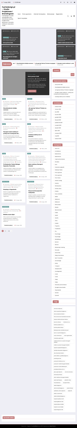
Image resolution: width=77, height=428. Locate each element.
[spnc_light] (71, 16)
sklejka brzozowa (12, 53)
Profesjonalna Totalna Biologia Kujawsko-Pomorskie (11, 165)
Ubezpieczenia (58, 268)
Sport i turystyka (22, 18)
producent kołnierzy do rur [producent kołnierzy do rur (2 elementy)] (59, 361)
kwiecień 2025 (58, 138)
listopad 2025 (58, 120)
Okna (56, 220)
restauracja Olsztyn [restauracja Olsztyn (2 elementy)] (58, 374)
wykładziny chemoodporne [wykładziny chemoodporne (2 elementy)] (59, 390)
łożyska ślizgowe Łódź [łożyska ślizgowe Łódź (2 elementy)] (58, 409)
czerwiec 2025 (58, 133)
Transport (57, 266)
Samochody (57, 252)
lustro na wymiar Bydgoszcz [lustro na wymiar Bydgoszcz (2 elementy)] (60, 332)
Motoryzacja (50, 14)
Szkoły (56, 263)
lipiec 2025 (57, 130)
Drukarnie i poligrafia (59, 167)
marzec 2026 (58, 109)
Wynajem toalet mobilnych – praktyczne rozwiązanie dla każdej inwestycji (11, 132)
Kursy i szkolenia (58, 194)
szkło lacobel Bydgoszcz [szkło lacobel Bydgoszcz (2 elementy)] (59, 388)
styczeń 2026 (58, 114)
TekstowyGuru (7, 31)
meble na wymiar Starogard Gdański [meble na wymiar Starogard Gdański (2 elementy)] (61, 345)
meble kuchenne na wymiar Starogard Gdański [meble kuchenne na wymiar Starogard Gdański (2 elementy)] (62, 341)
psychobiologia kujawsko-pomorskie (10, 159)
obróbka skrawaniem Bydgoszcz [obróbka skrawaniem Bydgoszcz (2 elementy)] (60, 350)
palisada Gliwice (6, 210)
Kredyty (56, 191)
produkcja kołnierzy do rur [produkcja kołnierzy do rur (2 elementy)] (59, 369)
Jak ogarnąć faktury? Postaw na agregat (48, 63)
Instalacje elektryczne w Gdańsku (35, 135)
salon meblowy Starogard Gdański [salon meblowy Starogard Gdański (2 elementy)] (61, 377)
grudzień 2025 (58, 117)
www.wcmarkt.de (11, 128)
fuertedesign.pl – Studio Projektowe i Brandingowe (8, 10)
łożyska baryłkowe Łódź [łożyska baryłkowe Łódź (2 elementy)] (59, 398)
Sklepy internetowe (59, 255)
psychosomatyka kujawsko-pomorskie (10, 160)
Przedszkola (57, 228)
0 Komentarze (32, 105)
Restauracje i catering (60, 247)
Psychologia (57, 234)
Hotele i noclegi (58, 180)
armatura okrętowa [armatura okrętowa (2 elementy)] (58, 308)
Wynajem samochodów (60, 287)
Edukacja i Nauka (58, 170)
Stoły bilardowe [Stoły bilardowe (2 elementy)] (57, 382)
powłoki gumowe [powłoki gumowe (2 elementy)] (57, 358)
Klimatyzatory (58, 186)
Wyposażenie (58, 290)
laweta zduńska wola (7, 39)
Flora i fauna (60, 55)
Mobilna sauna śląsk (9, 214)
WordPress (35, 426)
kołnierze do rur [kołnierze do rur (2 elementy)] (66, 322)
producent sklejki (11, 51)
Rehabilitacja (58, 239)
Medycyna (57, 199)
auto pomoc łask (14, 37)
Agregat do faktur (40, 101)
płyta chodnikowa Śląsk (14, 210)
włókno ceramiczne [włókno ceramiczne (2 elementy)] (58, 393)
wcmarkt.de (5, 128)
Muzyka (56, 207)
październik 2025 (58, 122)
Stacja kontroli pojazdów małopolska (35, 191)
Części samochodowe (60, 159)
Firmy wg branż (27, 14)
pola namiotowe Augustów (12, 185)
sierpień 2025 (58, 128)
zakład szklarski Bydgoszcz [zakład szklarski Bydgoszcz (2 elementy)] (59, 396)
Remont (57, 242)
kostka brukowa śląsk (16, 209)
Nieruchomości (58, 210)
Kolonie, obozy (5, 181)
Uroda (56, 274)
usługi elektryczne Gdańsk (37, 131)
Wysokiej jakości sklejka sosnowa (10, 57)
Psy (55, 231)
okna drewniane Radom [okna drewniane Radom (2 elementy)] (59, 353)
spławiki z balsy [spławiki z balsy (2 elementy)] (68, 380)
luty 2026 (57, 112)
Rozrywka (57, 250)
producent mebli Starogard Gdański (35, 160)
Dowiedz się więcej (8, 119)
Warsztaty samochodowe (61, 284)
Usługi (4, 51)
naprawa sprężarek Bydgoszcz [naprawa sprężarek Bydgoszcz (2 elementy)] (60, 347)
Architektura (58, 151)
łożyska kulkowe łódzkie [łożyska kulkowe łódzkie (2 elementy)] (59, 404)
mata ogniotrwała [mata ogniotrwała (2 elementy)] (68, 335)
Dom (19, 14)
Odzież (56, 212)
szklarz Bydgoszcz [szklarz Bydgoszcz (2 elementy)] (57, 385)
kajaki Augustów (15, 184)
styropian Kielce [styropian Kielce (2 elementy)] (66, 382)
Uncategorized (30, 181)
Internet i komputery (39, 14)
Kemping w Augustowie (9, 189)
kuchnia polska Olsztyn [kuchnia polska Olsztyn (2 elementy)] (58, 327)
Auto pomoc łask (8, 42)
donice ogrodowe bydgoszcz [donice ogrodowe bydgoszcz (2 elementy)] (60, 311)
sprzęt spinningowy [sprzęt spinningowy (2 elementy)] (58, 380)
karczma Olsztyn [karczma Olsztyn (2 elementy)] (57, 322)
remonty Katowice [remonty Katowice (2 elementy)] (69, 372)
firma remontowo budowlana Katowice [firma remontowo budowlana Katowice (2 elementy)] (62, 316)
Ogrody (56, 218)
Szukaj (56, 70)
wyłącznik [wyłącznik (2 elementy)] (70, 390)
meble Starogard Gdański (40, 159)
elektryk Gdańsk (40, 126)
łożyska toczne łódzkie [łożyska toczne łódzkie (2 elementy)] (58, 407)
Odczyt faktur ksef (43, 104)
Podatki (56, 223)
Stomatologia (58, 260)
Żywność (57, 295)
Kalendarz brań (69, 55)
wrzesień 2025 (58, 125)
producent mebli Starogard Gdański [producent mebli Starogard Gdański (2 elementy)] (61, 363)
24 (9, 231)
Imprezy (57, 183)
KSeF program (36, 104)
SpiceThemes (53, 426)
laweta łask (14, 39)
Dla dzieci (57, 162)
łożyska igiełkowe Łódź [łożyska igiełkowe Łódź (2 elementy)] (58, 401)
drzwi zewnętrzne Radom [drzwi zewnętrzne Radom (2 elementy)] (59, 314)
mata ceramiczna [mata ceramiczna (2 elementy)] (58, 335)
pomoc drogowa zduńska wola (9, 40)
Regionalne (59, 14)
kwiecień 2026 (58, 106)
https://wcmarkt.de (15, 126)
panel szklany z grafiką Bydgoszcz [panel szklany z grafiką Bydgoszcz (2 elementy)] (61, 355)
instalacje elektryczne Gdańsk (34, 128)
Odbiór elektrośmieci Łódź (65, 42)
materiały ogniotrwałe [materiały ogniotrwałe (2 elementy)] (58, 338)
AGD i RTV (57, 148)
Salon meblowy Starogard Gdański (35, 165)
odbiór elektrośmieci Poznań (63, 37)
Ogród (56, 215)
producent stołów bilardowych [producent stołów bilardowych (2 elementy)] (60, 366)
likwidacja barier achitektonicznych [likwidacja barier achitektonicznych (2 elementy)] (61, 330)
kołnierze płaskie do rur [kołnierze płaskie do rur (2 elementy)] (59, 324)
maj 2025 (57, 136)
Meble (29, 153)
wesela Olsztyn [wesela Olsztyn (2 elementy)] (70, 388)
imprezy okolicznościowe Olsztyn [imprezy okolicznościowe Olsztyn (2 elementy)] (61, 319)
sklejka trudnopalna (10, 54)
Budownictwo (58, 153)
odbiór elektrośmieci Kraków (68, 36)
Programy (30, 98)
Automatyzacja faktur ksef (33, 102)
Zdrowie (56, 292)
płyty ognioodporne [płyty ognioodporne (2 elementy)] (58, 372)
